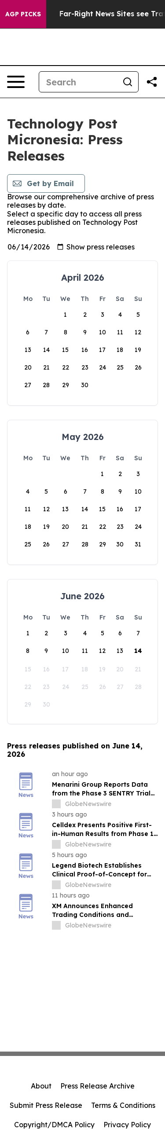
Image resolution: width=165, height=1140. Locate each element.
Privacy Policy (127, 1124)
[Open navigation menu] (16, 82)
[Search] (78, 82)
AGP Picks (23, 14)
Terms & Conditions (123, 1105)
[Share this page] (152, 82)
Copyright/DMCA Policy (54, 1124)
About (41, 1085)
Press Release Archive (97, 1085)
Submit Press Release (46, 1105)
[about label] (56, 803)
